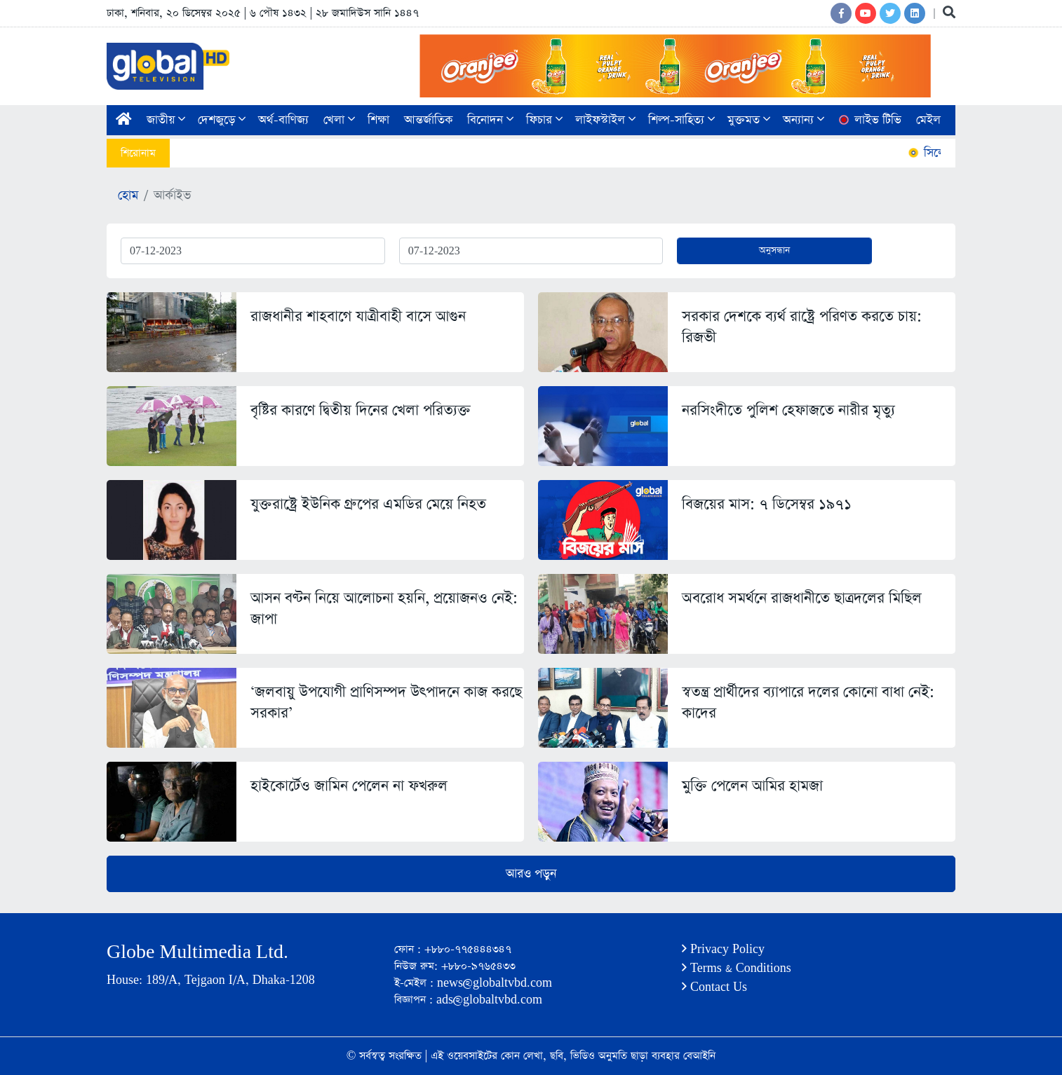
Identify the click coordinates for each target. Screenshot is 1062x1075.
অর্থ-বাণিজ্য (283, 120)
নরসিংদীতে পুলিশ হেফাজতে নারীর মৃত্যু (788, 410)
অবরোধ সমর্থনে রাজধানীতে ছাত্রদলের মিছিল (802, 598)
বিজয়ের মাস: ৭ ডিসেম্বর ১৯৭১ (767, 504)
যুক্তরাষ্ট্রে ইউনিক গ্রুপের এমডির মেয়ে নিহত (368, 504)
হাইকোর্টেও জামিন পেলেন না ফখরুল (349, 786)
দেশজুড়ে (222, 120)
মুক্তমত (748, 120)
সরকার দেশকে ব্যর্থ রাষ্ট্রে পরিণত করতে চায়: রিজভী (802, 327)
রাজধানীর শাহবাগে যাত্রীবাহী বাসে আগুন (358, 316)
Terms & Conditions (736, 968)
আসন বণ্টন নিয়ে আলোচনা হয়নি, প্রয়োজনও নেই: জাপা (384, 608)
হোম (128, 195)
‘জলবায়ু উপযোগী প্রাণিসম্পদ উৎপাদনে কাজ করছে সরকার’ (386, 702)
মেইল (928, 120)
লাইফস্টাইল (605, 120)
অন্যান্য (803, 120)
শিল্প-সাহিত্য (681, 120)
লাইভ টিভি (869, 120)
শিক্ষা (378, 120)
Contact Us (714, 987)
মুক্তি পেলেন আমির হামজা (752, 786)
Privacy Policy (723, 949)
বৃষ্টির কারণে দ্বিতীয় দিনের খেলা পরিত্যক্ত (360, 410)
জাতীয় (166, 120)
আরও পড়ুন (531, 873)
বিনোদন (490, 120)
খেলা (339, 120)
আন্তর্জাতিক (428, 120)
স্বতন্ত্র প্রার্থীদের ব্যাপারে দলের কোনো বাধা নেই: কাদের (808, 702)
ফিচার (544, 120)
